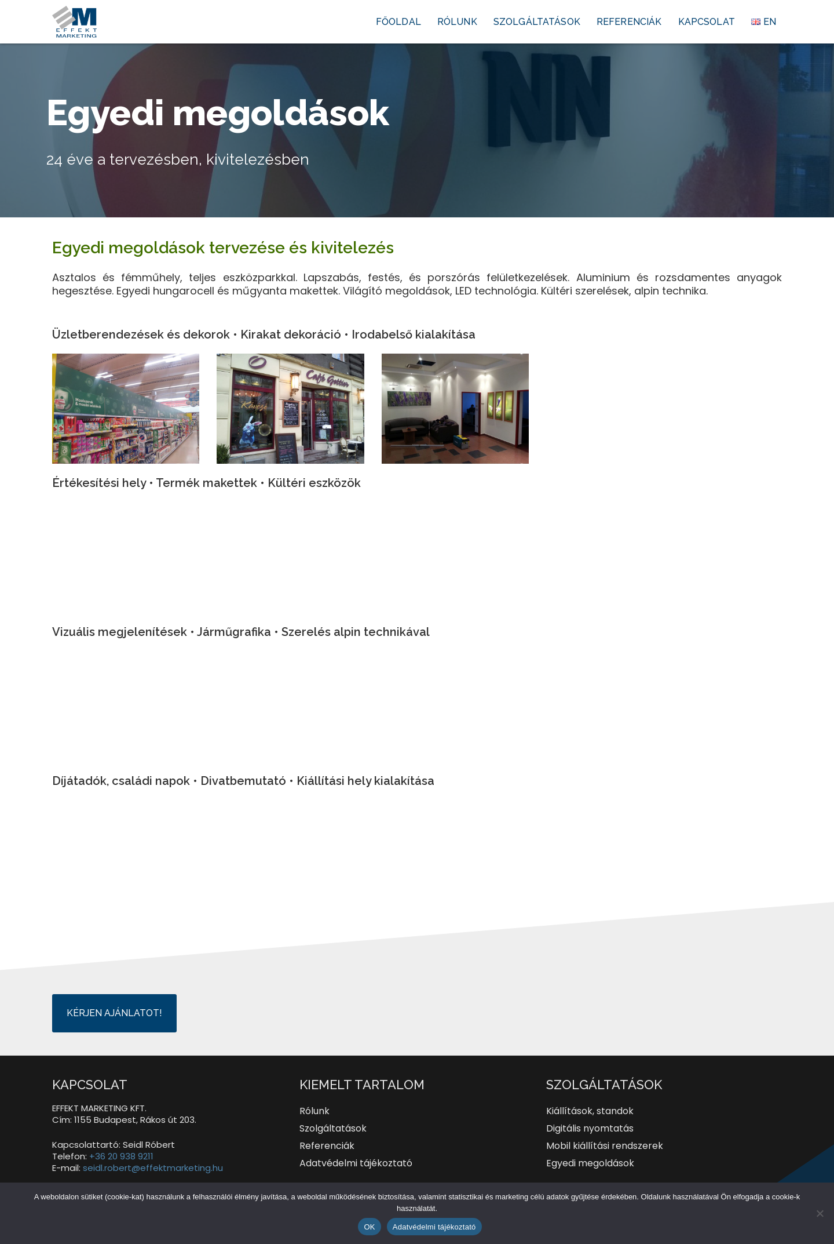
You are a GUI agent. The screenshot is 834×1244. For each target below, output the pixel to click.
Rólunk (457, 21)
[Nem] (819, 1213)
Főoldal (398, 21)
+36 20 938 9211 (121, 1156)
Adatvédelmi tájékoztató (434, 1227)
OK (369, 1227)
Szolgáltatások (536, 21)
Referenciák (629, 21)
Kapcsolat (706, 21)
